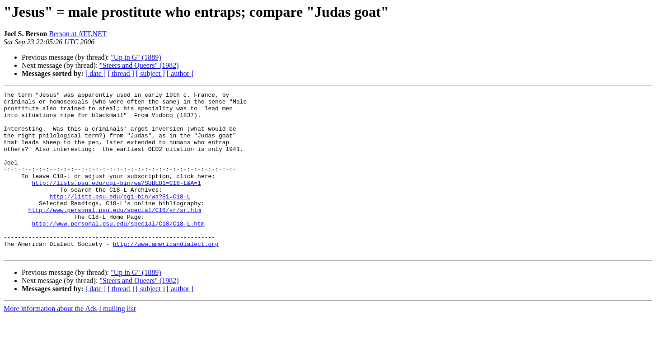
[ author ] (180, 73)
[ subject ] (150, 73)
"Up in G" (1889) (136, 57)
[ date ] (95, 73)
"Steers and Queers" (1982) (138, 65)
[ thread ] (121, 73)
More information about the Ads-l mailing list (70, 341)
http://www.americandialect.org (166, 275)
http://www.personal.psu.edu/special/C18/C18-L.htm (118, 250)
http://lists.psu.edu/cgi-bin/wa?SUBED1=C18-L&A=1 (116, 202)
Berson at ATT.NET (77, 34)
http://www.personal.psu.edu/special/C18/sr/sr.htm (114, 234)
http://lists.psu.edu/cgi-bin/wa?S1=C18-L (119, 218)
